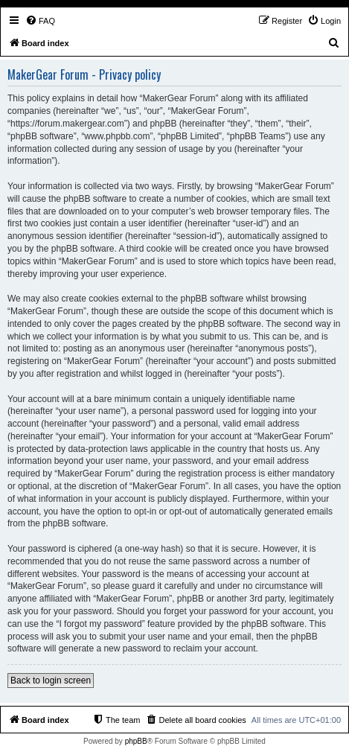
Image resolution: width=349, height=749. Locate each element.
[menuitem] (40, 21)
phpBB (136, 741)
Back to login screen (50, 680)
